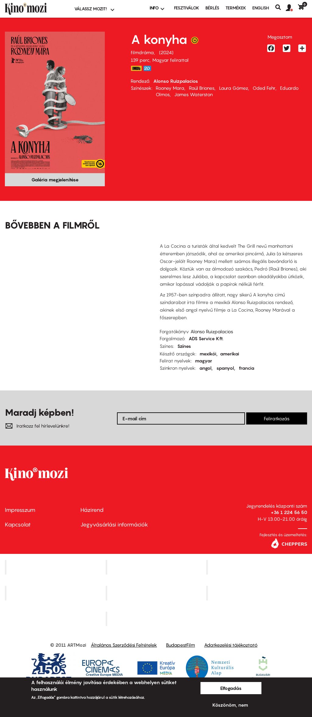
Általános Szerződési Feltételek (124, 645)
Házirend (92, 510)
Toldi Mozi (156, 618)
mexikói (208, 353)
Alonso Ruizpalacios (175, 81)
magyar (203, 360)
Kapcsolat (18, 524)
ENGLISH (260, 7)
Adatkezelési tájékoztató (230, 645)
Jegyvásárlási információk (114, 524)
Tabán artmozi (257, 592)
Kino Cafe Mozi (156, 567)
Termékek (235, 7)
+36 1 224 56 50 (289, 512)
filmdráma (142, 52)
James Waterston (193, 94)
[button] (292, 8)
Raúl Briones (201, 88)
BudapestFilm (180, 645)
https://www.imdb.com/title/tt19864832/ (136, 68)
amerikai (229, 353)
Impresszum (20, 510)
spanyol (225, 368)
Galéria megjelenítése (55, 179)
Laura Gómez (233, 88)
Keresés (280, 7)
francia (246, 368)
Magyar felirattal (170, 60)
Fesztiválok (186, 7)
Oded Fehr (264, 88)
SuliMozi (156, 592)
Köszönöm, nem (230, 705)
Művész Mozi (257, 567)
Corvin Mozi (56, 567)
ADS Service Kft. (206, 338)
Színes (184, 346)
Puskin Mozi (56, 592)
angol (205, 368)
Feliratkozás (276, 418)
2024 (166, 52)
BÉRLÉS (212, 7)
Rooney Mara (170, 88)
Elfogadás (231, 688)
